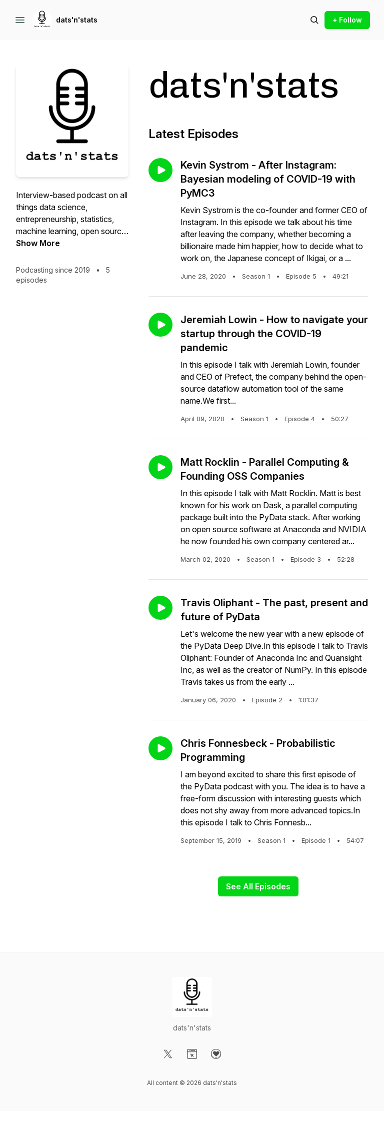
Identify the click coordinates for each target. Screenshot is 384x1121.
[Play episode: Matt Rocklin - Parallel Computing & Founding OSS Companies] (160, 467)
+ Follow (347, 20)
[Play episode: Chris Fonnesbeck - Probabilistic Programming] (160, 748)
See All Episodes (258, 886)
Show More (38, 243)
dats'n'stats (77, 20)
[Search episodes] (314, 20)
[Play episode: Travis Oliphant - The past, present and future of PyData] (160, 608)
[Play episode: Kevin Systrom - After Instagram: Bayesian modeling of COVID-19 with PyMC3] (160, 170)
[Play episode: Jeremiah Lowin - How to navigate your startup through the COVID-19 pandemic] (160, 325)
